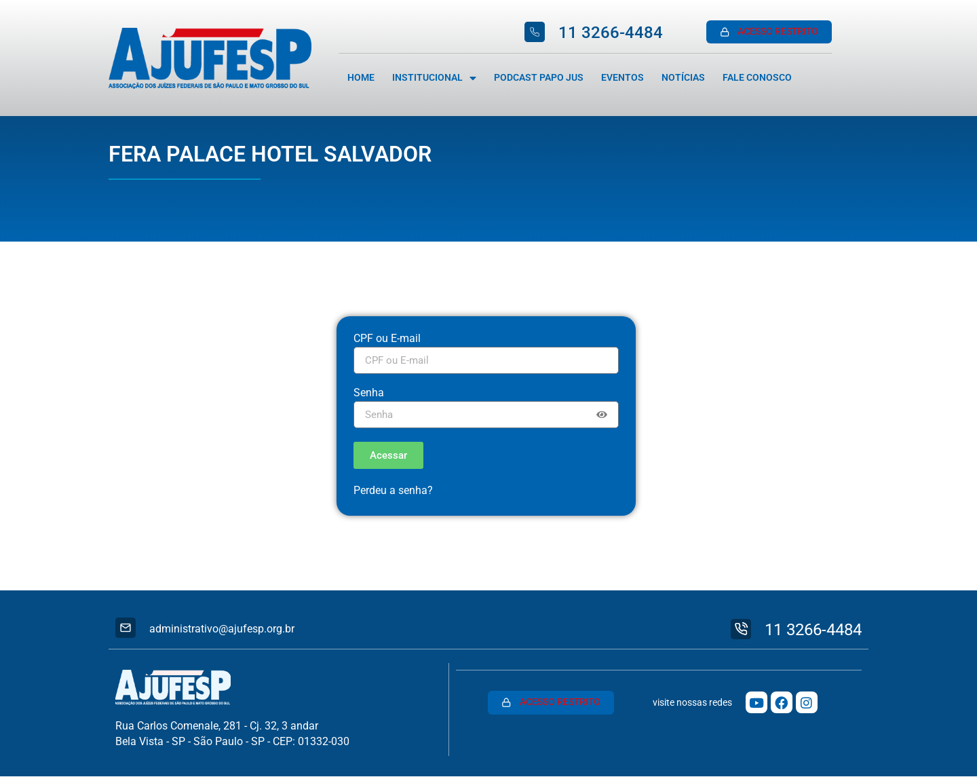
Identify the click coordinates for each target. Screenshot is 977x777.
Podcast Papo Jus (538, 77)
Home (361, 77)
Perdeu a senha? (393, 490)
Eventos (622, 77)
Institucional (434, 78)
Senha (368, 393)
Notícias (683, 77)
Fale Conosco (757, 77)
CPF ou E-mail (387, 339)
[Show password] (601, 414)
